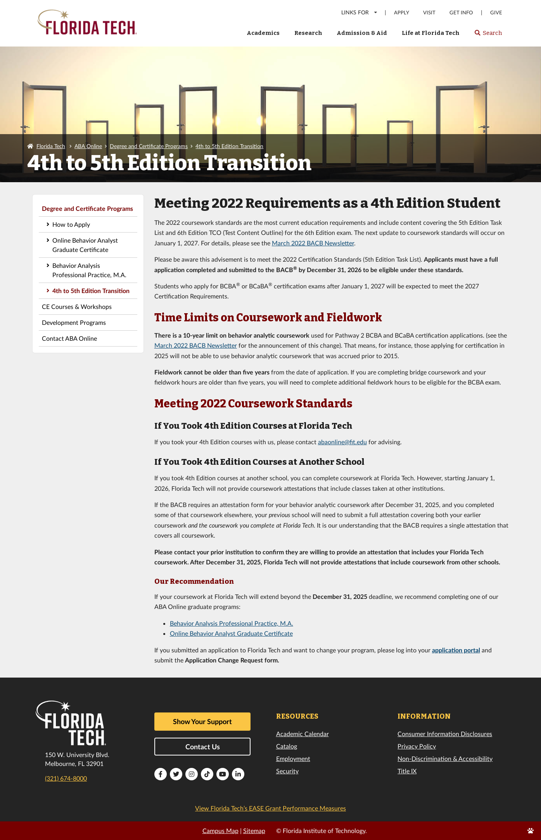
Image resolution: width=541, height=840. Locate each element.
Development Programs (74, 322)
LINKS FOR (359, 12)
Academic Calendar (302, 733)
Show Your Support (202, 721)
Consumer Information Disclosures (445, 733)
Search (488, 35)
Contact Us (202, 746)
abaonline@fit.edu (342, 441)
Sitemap (254, 830)
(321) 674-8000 (66, 778)
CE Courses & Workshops (77, 306)
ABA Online (88, 146)
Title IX (407, 770)
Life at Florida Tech (431, 32)
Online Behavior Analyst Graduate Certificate (85, 244)
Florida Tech (50, 146)
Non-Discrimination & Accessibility (445, 758)
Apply (401, 13)
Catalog (286, 746)
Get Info (461, 13)
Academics (263, 32)
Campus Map (220, 830)
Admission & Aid (362, 32)
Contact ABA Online (69, 338)
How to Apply (71, 224)
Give (496, 13)
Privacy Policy (417, 746)
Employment (293, 758)
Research (308, 32)
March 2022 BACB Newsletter (313, 243)
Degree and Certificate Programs (149, 146)
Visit (429, 13)
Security (287, 770)
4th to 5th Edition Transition (229, 146)
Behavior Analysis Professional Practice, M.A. (89, 270)
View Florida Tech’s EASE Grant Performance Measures (270, 808)
